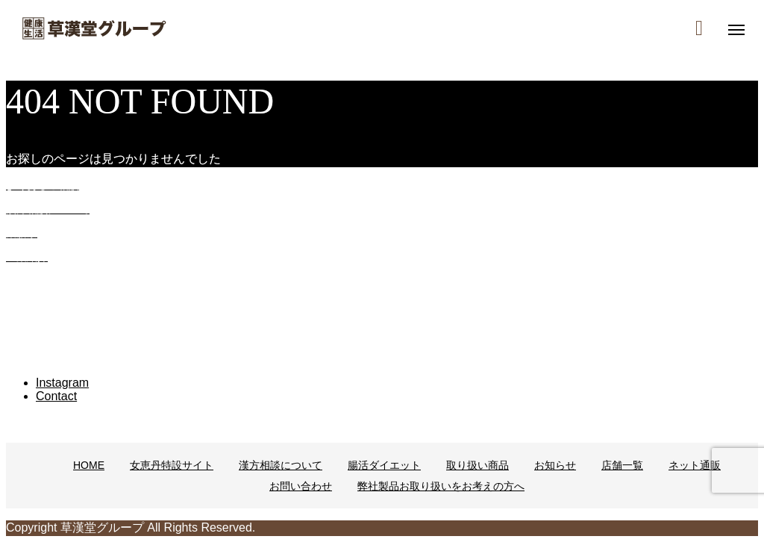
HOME (88, 465)
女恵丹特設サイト (171, 465)
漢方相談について (280, 465)
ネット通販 (694, 465)
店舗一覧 (622, 465)
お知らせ (555, 465)
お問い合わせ (300, 486)
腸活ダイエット (384, 465)
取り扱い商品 (477, 465)
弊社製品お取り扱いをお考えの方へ (441, 486)
